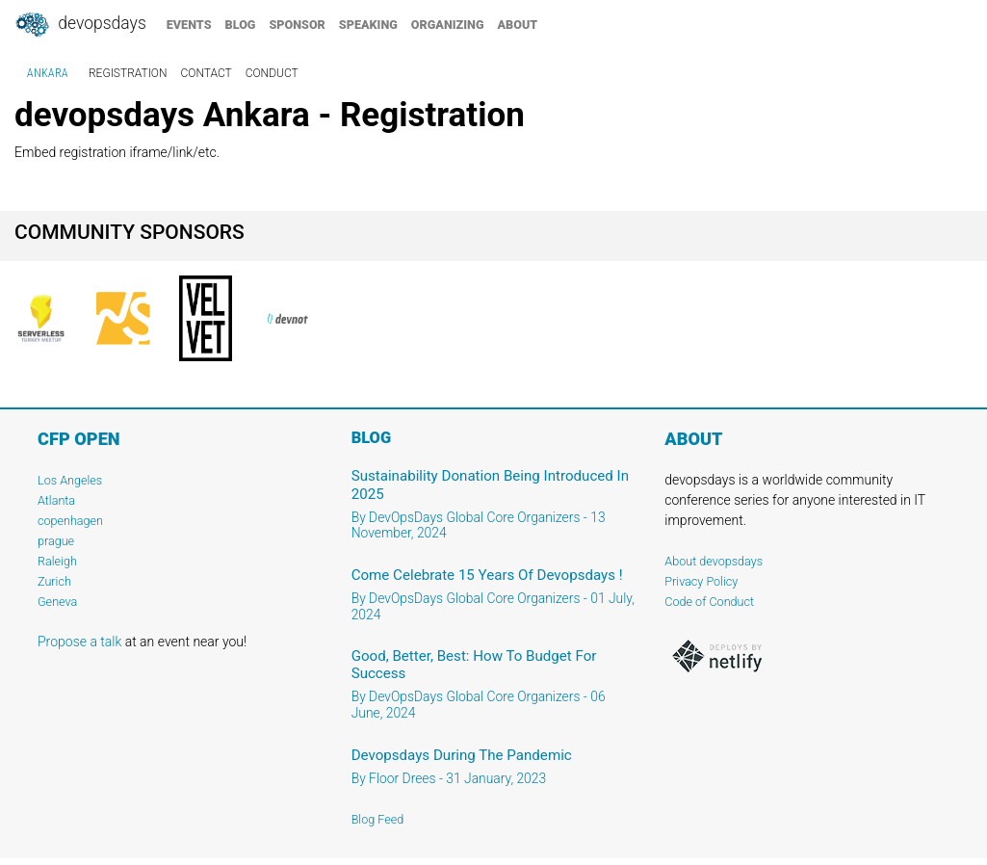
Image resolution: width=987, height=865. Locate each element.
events (189, 24)
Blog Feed (377, 819)
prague (56, 541)
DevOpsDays (79, 25)
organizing (447, 24)
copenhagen (70, 520)
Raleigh (57, 561)
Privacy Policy (701, 581)
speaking (368, 24)
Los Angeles (70, 480)
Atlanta (56, 500)
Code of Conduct (709, 601)
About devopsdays (713, 561)
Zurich (54, 581)
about (518, 24)
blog (240, 24)
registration (128, 73)
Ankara (47, 73)
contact (206, 73)
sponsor (297, 24)
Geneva (57, 601)
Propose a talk (79, 641)
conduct (272, 73)
